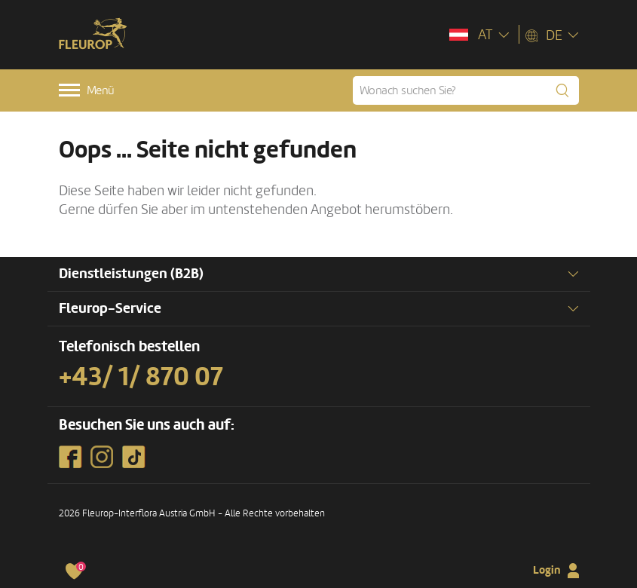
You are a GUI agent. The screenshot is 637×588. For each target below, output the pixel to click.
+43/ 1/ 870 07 (141, 377)
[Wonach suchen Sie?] (466, 90)
